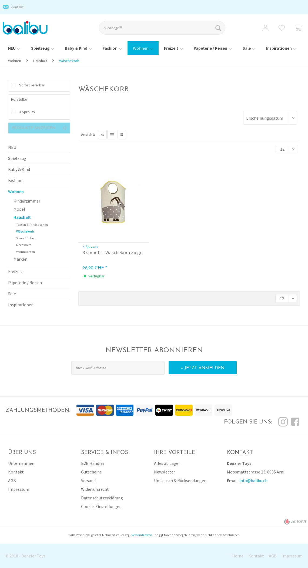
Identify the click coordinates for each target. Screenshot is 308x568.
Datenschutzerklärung (102, 497)
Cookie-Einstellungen (101, 506)
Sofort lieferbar (32, 85)
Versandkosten (142, 535)
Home (237, 556)
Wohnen (16, 191)
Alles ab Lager (167, 463)
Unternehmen (21, 463)
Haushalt (22, 217)
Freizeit (15, 271)
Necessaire (23, 245)
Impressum (18, 489)
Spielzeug (17, 158)
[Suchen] (219, 28)
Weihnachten (25, 252)
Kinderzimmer (27, 201)
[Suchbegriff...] (162, 28)
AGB (12, 480)
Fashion (15, 180)
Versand (88, 480)
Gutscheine (91, 472)
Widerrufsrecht (95, 489)
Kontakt (17, 7)
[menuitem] (166, 30)
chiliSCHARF (295, 521)
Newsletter (164, 472)
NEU (12, 147)
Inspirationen (21, 304)
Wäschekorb (25, 231)
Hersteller (19, 99)
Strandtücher (25, 238)
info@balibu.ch (253, 480)
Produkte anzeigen (39, 128)
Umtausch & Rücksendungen (180, 480)
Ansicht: (88, 134)
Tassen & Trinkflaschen (32, 225)
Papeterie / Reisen (25, 282)
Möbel (19, 209)
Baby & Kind (19, 169)
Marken (20, 259)
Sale (12, 293)
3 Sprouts (27, 111)
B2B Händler (92, 463)
